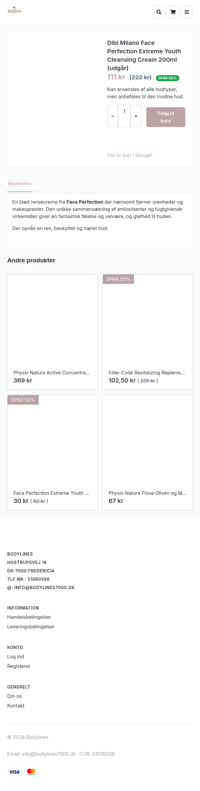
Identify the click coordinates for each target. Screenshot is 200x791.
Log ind (15, 657)
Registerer (18, 666)
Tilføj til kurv (165, 117)
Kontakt (15, 706)
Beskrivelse (19, 183)
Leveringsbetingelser (31, 627)
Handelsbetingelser (29, 617)
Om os (14, 696)
